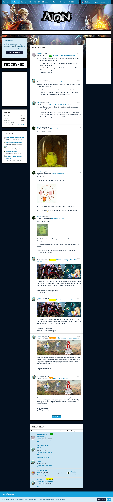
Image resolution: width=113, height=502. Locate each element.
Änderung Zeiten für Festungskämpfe (15, 137)
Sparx (38, 472)
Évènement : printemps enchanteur (68, 338)
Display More (56, 417)
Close (109, 499)
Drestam (8, 144)
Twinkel (8, 153)
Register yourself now (11, 46)
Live (51, 434)
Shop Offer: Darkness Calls (65, 300)
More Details (101, 499)
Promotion (49, 479)
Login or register (99, 2)
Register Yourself (14, 52)
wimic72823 (21, 125)
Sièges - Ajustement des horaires (14, 142)
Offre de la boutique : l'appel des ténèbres (45, 480)
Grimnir (8, 139)
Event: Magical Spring (60, 378)
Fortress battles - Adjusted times (14, 147)
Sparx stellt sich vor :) (11, 152)
